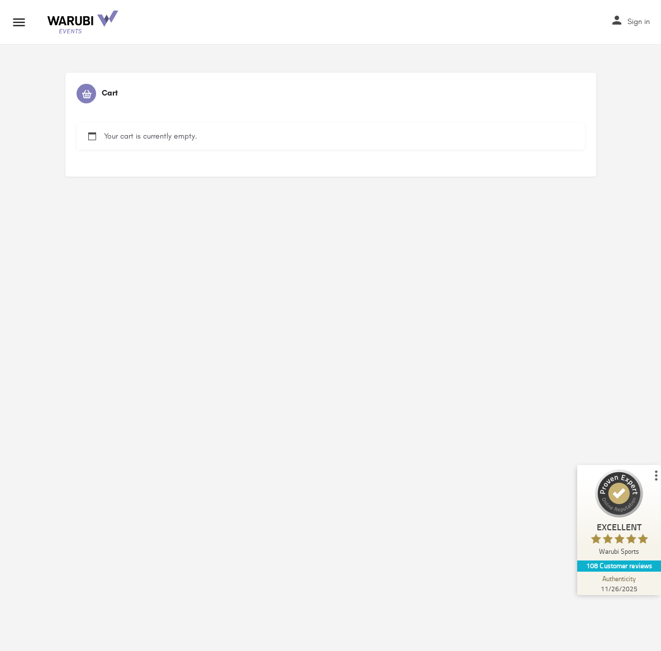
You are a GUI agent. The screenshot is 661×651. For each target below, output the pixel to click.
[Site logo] (83, 22)
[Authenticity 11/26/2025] (619, 583)
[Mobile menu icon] (19, 22)
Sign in (638, 21)
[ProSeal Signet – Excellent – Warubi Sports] (619, 514)
